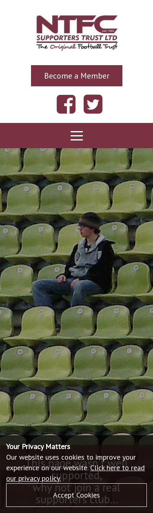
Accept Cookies (76, 495)
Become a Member (76, 75)
